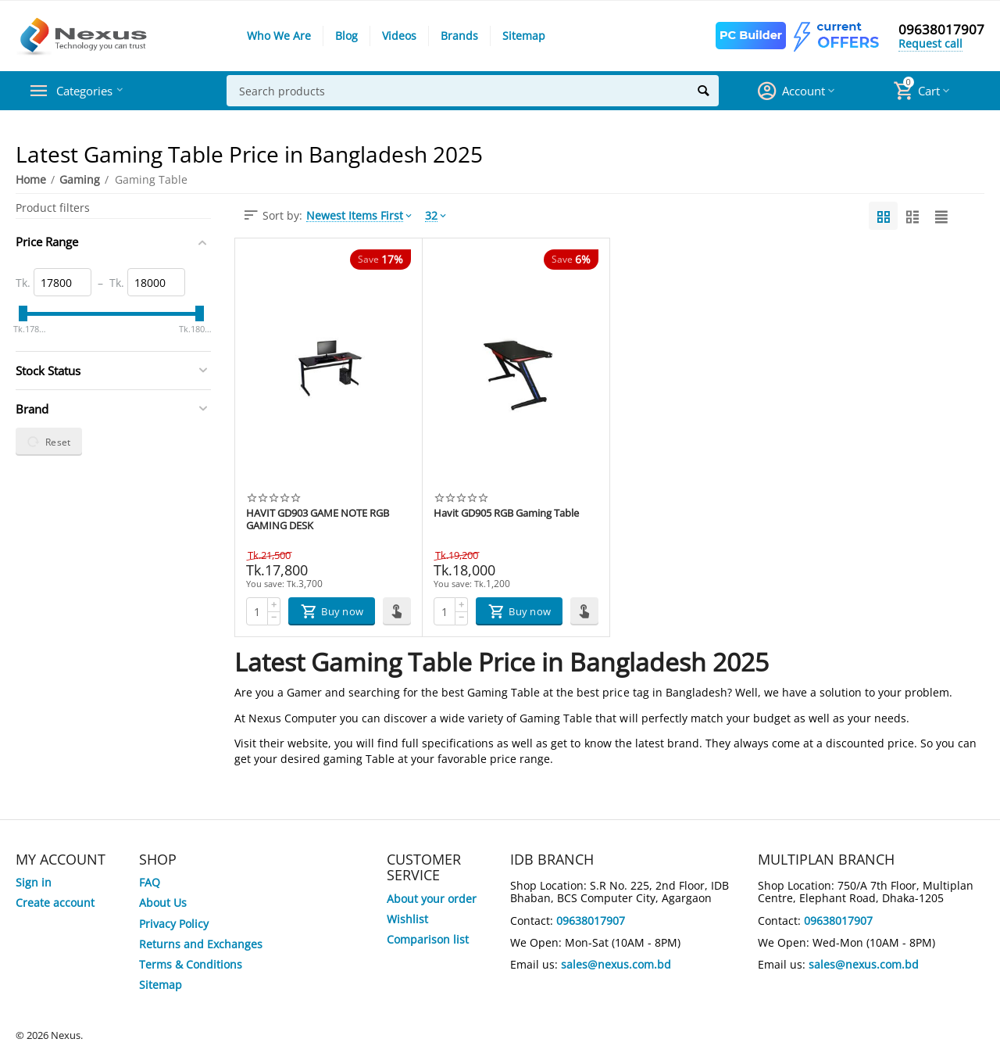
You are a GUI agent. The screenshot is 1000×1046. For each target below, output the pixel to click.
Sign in (34, 882)
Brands (459, 35)
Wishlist (407, 919)
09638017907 (941, 30)
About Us (163, 902)
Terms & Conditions (190, 964)
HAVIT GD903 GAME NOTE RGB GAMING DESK (317, 519)
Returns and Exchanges (200, 944)
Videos (399, 35)
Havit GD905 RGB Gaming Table (506, 513)
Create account (55, 902)
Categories (89, 90)
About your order (432, 898)
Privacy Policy (174, 923)
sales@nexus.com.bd (616, 964)
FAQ (149, 882)
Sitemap (523, 35)
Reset (48, 442)
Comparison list (428, 939)
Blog (346, 35)
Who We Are (279, 35)
